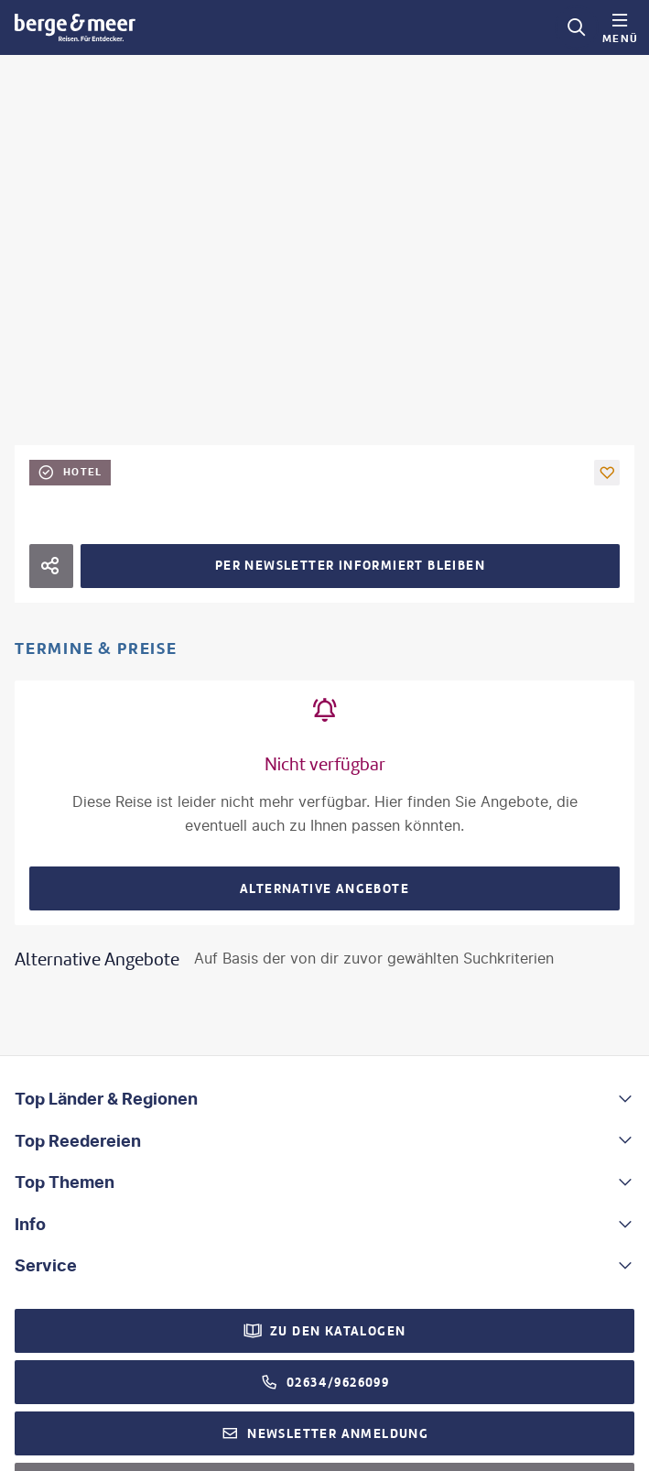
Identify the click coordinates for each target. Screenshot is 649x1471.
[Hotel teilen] (51, 566)
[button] (607, 472)
